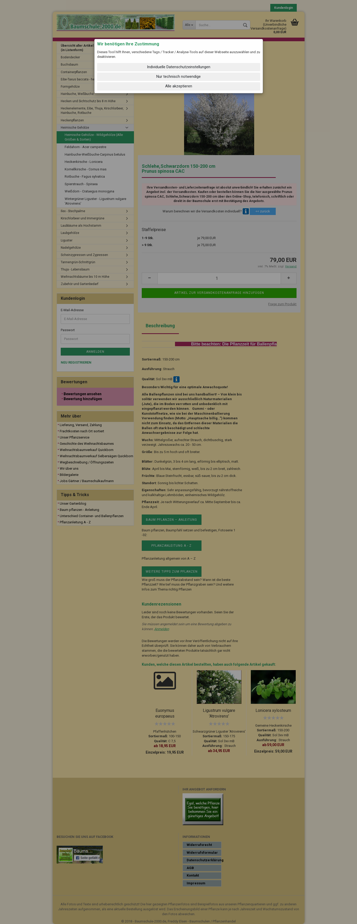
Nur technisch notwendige (178, 76)
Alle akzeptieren (178, 86)
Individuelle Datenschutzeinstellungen (178, 67)
